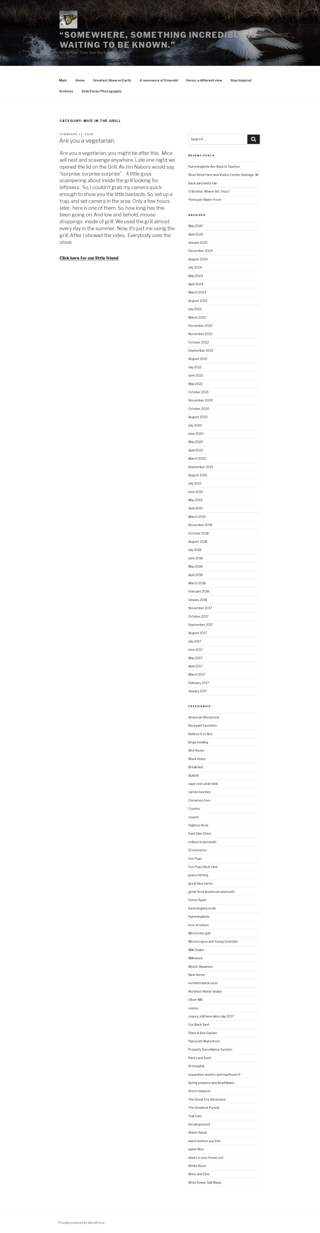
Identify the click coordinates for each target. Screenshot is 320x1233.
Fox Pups (195, 858)
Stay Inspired (240, 80)
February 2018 (198, 591)
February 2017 (198, 683)
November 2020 (200, 400)
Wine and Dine (199, 1174)
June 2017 (195, 649)
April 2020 (195, 450)
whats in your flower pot (206, 1157)
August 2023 (197, 301)
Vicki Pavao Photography (102, 91)
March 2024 (197, 292)
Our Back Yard (198, 1024)
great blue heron (200, 883)
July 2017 (194, 641)
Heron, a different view (204, 80)
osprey (193, 1008)
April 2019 (195, 508)
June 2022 (195, 375)
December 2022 (200, 325)
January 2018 (197, 600)
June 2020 (196, 433)
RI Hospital (196, 1066)
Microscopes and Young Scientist (213, 941)
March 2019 (197, 517)
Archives (66, 91)
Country (194, 808)
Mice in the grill (199, 933)
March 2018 (197, 583)
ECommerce (197, 850)
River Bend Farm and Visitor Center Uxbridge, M (223, 175)
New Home (196, 975)
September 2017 (200, 624)
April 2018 (195, 575)
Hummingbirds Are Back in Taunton (214, 166)
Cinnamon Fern (199, 800)
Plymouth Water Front (204, 200)
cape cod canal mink (203, 784)
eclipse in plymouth (202, 842)
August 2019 (197, 475)
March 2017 (196, 674)
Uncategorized (199, 1124)
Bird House (196, 750)
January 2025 (198, 242)
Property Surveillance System (210, 1049)
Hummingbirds (199, 916)
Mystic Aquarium (200, 966)
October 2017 (198, 616)
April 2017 (195, 666)
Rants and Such (199, 1058)
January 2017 (197, 691)
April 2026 (195, 234)
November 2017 (200, 608)
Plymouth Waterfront (204, 1041)
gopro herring (198, 875)
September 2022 (200, 350)
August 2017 (197, 633)
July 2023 (195, 309)
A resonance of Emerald (159, 80)
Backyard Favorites (202, 725)
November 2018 (200, 525)
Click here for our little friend (89, 258)
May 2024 (195, 276)
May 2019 (195, 500)
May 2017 (195, 658)
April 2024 (195, 284)
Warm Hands (197, 1132)
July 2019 (194, 483)
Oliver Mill (195, 1000)
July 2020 (195, 425)
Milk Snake (196, 950)
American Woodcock (203, 717)
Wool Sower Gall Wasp (204, 1182)
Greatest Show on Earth (112, 80)
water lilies (196, 1149)
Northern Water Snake (205, 991)
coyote (193, 817)
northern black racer (203, 983)
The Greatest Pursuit (204, 1107)
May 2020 (195, 442)
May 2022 (195, 384)
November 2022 (200, 334)
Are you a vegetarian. (87, 140)
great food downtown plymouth (211, 892)
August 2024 (198, 259)
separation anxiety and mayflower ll (214, 1074)
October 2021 (198, 392)
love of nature (198, 925)
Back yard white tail (202, 183)
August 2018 (197, 541)
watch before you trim (204, 1141)
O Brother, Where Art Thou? (209, 191)
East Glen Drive (199, 833)
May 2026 (195, 226)
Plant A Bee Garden (202, 1033)
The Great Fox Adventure (207, 1099)
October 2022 (198, 342)
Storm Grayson (199, 1091)
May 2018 (195, 566)
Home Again (197, 900)
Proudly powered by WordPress (81, 1223)
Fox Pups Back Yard (202, 867)
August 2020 (198, 417)
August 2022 (197, 359)
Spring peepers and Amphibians (211, 1083)
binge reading (198, 742)
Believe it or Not (200, 734)
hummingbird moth (202, 908)
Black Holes (197, 759)
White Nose (197, 1166)
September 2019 (200, 467)
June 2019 (195, 492)
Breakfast (195, 767)
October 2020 (198, 409)
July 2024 (195, 267)
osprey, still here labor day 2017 (211, 1016)
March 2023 (197, 317)
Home (80, 80)
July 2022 (195, 367)
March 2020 (197, 458)
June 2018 (195, 558)
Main (63, 80)
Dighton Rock (198, 825)
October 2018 (198, 533)
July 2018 (194, 550)
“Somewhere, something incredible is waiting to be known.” (158, 40)
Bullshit (193, 775)
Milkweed (195, 958)
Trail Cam (195, 1116)
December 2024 (200, 251)
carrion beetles (199, 792)
